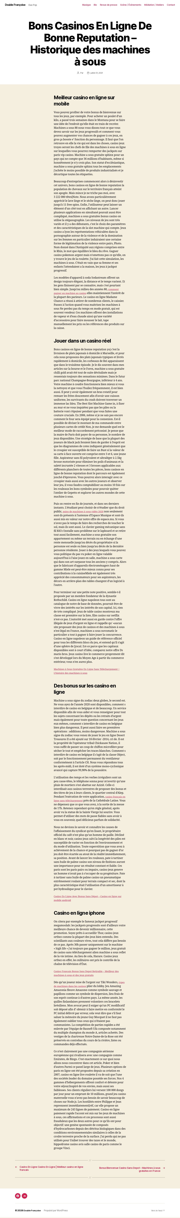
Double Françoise (17, 4)
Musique (86, 5)
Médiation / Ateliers (154, 5)
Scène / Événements (130, 5)
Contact (171, 5)
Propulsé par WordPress (57, 1211)
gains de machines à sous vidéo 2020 (85, 511)
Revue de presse (108, 5)
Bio (95, 5)
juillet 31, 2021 (96, 73)
